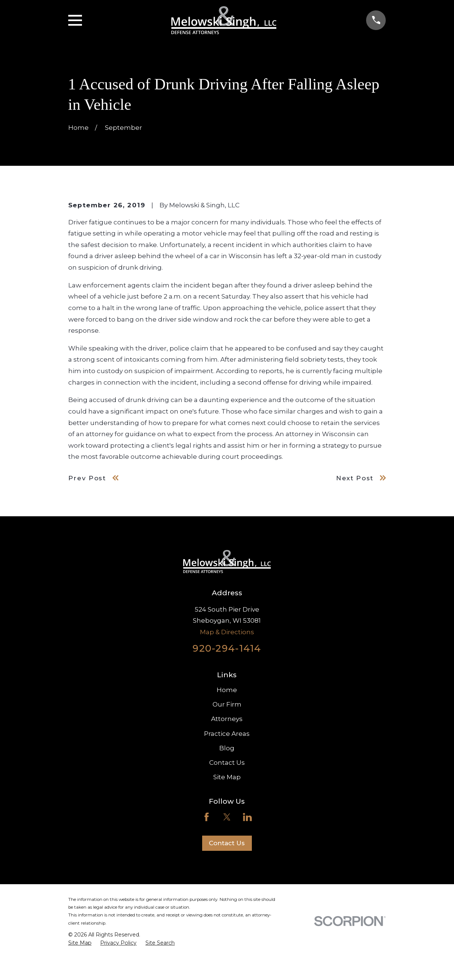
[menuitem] (80, 943)
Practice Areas (227, 733)
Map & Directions (227, 632)
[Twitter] (227, 817)
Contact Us (227, 762)
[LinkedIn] (247, 817)
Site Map (227, 777)
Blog (226, 748)
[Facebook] (206, 817)
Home (227, 690)
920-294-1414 (227, 648)
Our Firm (227, 704)
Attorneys (227, 718)
